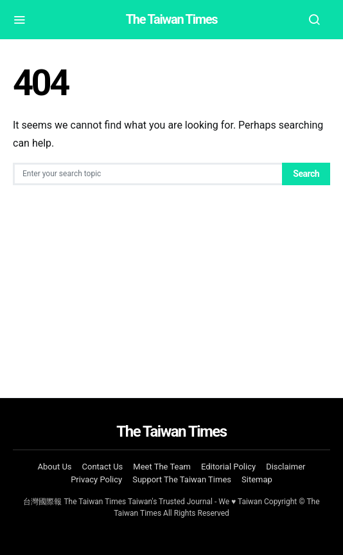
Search (306, 173)
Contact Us (102, 466)
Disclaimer (285, 466)
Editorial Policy (228, 466)
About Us (55, 466)
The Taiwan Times (172, 19)
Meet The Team (162, 466)
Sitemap (257, 479)
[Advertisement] (171, 282)
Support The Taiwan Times (181, 479)
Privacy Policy (96, 479)
